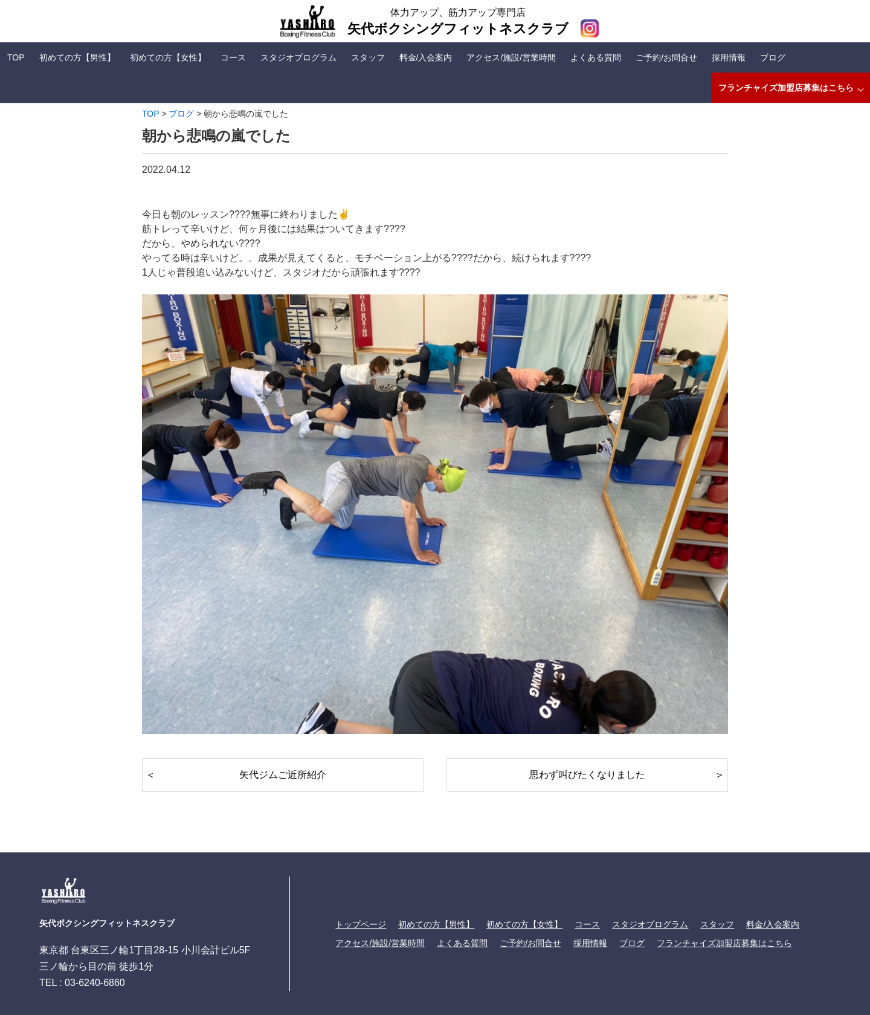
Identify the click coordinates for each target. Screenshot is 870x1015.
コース (233, 57)
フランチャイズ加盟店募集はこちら (786, 87)
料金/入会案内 (426, 57)
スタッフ (368, 57)
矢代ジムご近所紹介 (282, 775)
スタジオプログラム (298, 57)
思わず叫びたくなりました (587, 775)
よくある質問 (595, 57)
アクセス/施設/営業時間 (511, 57)
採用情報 (729, 57)
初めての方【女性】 (168, 57)
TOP (16, 57)
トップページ (360, 924)
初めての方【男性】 (77, 57)
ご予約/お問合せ (666, 57)
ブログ (772, 57)
